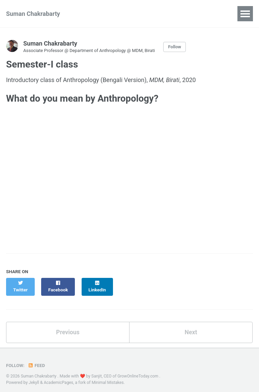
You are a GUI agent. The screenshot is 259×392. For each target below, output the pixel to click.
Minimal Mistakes (108, 376)
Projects (167, 13)
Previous (68, 326)
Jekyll (34, 376)
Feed (37, 360)
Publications (101, 13)
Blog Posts (205, 13)
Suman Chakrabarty (33, 13)
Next (190, 326)
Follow (178, 47)
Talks (137, 13)
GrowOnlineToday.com (139, 370)
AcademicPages (59, 376)
